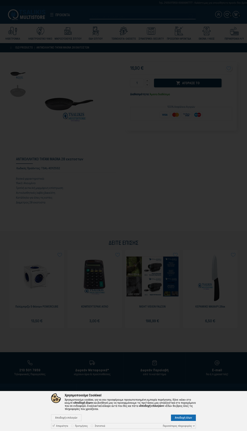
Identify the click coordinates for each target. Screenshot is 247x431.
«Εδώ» (168, 405)
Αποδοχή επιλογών (66, 417)
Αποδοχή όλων (183, 417)
